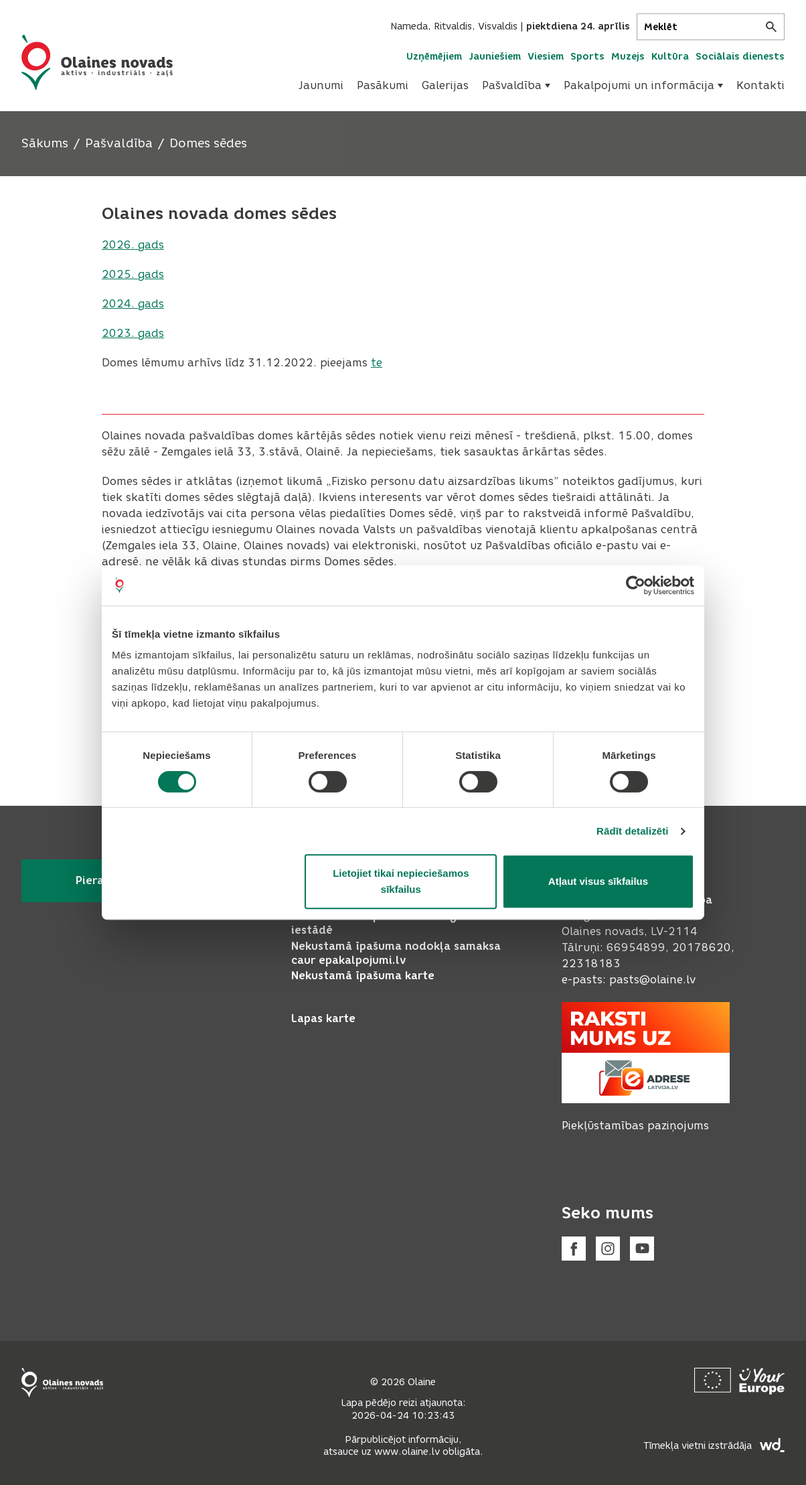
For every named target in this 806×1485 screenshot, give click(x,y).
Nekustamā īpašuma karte (362, 975)
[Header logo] (97, 62)
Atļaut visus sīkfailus (598, 881)
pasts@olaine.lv (652, 979)
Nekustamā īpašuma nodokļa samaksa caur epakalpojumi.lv (396, 953)
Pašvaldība (516, 85)
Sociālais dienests (740, 56)
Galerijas (445, 85)
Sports (587, 56)
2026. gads (133, 244)
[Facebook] (574, 1248)
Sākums (44, 143)
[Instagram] (608, 1248)
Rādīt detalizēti (632, 831)
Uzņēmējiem (434, 56)
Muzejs (628, 56)
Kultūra (670, 56)
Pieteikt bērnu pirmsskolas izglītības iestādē (392, 923)
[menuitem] (321, 86)
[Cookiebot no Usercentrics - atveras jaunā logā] (635, 585)
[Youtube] (642, 1248)
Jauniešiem (495, 56)
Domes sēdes (208, 143)
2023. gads (133, 333)
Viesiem (546, 56)
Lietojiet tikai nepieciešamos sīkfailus (401, 881)
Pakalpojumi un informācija (643, 85)
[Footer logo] (62, 1382)
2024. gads (133, 303)
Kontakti (760, 85)
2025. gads (133, 274)
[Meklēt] (711, 26)
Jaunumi (321, 85)
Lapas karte (323, 1018)
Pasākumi (382, 85)
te (376, 362)
